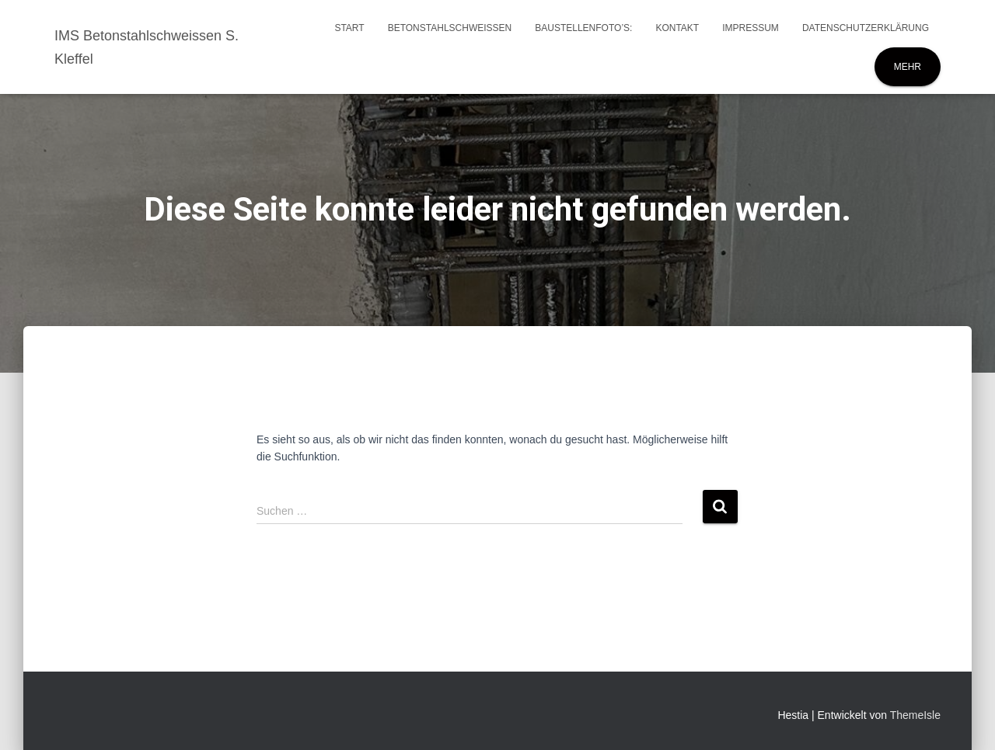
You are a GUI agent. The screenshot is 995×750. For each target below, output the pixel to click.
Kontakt (677, 28)
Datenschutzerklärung (865, 28)
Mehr (907, 66)
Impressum (750, 28)
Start (349, 28)
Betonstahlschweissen (450, 28)
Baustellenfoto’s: (583, 28)
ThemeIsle (915, 715)
